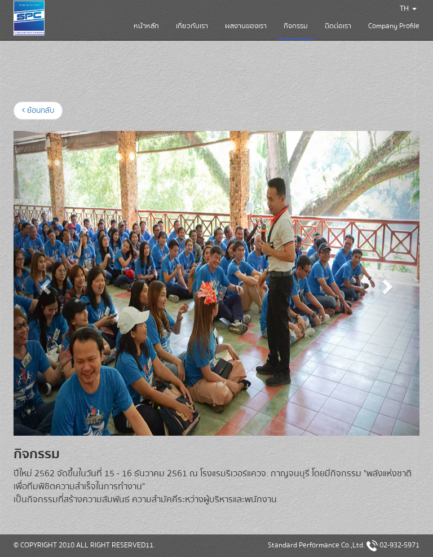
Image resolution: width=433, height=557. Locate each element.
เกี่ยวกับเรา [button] (192, 26)
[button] (44, 283)
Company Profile (393, 26)
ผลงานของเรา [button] (246, 26)
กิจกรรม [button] (295, 30)
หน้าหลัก (146, 26)
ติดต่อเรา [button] (338, 26)
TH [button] (408, 8)
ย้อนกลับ (38, 110)
